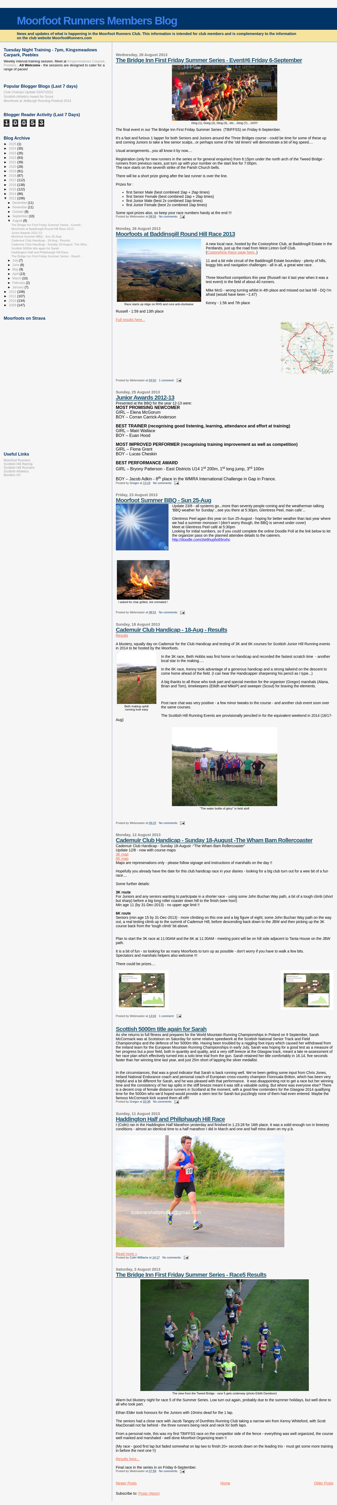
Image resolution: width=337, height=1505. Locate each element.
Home (225, 1483)
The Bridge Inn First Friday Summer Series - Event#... (47, 224)
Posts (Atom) (149, 1493)
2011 (13, 296)
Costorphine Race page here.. (231, 252)
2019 (13, 171)
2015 (13, 189)
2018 (13, 175)
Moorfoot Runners (17, 460)
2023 (13, 153)
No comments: (169, 216)
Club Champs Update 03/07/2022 (28, 92)
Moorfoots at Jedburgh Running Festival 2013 (37, 101)
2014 (13, 194)
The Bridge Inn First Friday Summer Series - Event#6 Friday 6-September (209, 60)
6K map (122, 858)
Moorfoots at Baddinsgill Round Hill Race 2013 (175, 234)
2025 (13, 144)
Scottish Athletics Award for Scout (28, 96)
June (16, 265)
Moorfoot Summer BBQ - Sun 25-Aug (163, 500)
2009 (13, 305)
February (19, 283)
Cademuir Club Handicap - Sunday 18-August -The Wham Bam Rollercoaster (214, 840)
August (17, 221)
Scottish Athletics (16, 471)
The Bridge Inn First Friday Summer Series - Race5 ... (47, 256)
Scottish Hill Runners (19, 468)
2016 (13, 185)
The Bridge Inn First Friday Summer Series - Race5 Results (191, 1274)
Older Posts (323, 1483)
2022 (13, 158)
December (20, 203)
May (15, 269)
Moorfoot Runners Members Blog (97, 20)
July (15, 260)
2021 (13, 162)
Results (122, 635)
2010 (13, 301)
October (18, 212)
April (15, 274)
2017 (13, 180)
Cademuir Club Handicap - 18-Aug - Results (171, 629)
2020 (13, 167)
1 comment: (167, 380)
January (18, 287)
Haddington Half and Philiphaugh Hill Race (170, 1119)
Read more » (126, 1254)
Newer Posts (126, 1483)
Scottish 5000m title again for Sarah (161, 1029)
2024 (13, 148)
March (17, 278)
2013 (13, 198)
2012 (13, 292)
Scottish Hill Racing (18, 464)
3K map (122, 854)
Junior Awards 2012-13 (145, 397)
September (20, 216)
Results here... (128, 1459)
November (20, 207)
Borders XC (12, 475)
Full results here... (130, 320)
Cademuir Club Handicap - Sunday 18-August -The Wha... (50, 244)
